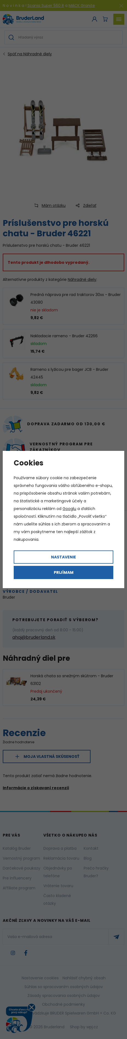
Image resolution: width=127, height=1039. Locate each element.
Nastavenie (63, 557)
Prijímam (64, 572)
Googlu (69, 508)
